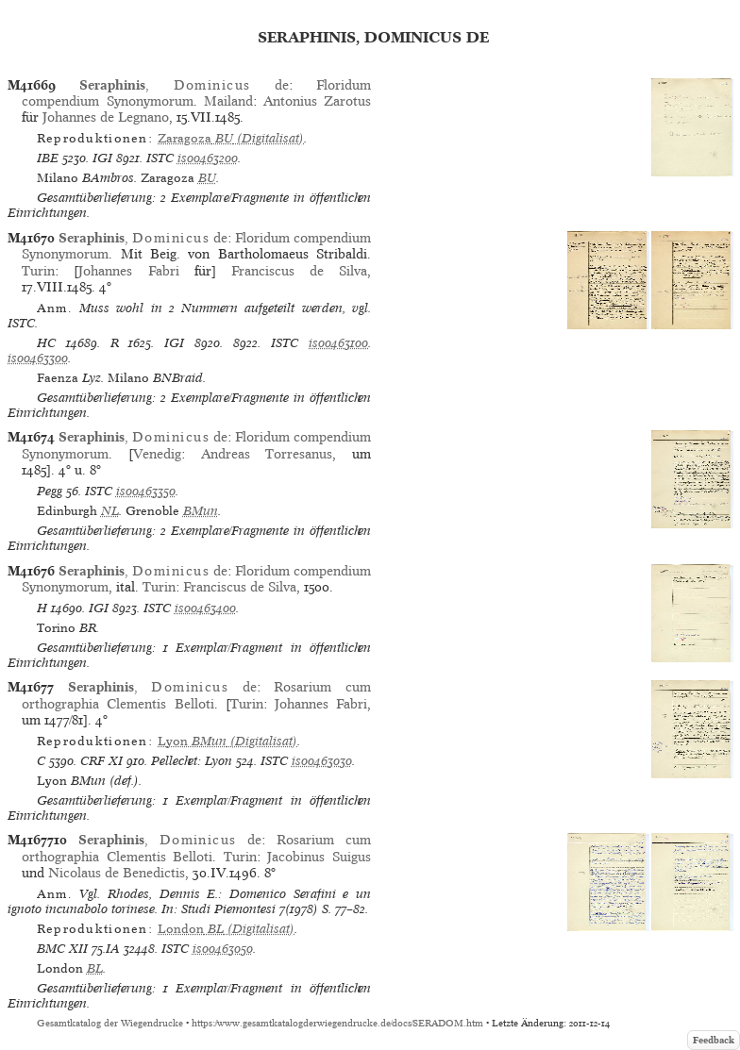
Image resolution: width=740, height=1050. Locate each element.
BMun (200, 511)
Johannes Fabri (128, 270)
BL (95, 968)
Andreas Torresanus (267, 453)
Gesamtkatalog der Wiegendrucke (110, 1023)
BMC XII (62, 949)
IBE (48, 158)
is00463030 (322, 761)
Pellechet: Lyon (191, 761)
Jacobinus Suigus (319, 856)
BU (207, 178)
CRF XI (101, 761)
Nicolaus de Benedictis (116, 872)
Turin (38, 270)
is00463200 (207, 158)
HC (46, 343)
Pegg (49, 491)
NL (110, 511)
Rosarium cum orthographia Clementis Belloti (196, 694)
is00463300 (38, 358)
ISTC (160, 158)
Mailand (228, 100)
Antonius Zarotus (317, 100)
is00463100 (338, 343)
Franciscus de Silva (299, 270)
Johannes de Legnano (105, 116)
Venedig (157, 453)
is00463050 (223, 949)
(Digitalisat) (231, 138)
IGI (102, 158)
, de (184, 84)
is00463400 (205, 608)
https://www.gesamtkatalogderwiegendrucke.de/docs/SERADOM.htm (337, 1023)
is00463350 (146, 491)
